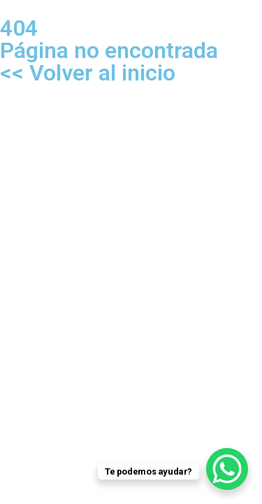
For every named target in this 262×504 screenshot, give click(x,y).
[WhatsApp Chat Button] (227, 469)
